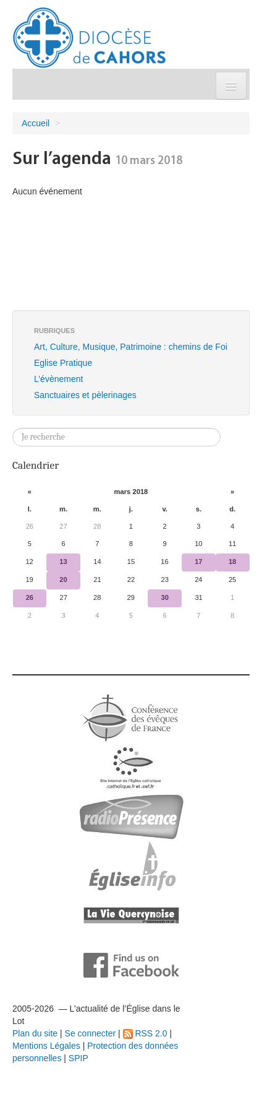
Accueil (35, 123)
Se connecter (90, 1033)
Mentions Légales (46, 1046)
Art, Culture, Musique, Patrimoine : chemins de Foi (130, 347)
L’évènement (58, 379)
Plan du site (34, 1033)
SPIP (78, 1058)
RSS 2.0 (145, 1033)
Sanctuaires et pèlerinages (85, 395)
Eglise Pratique (63, 363)
